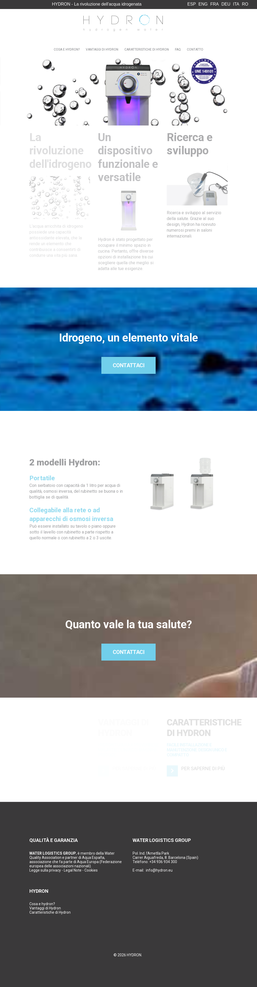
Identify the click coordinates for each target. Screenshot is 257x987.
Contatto (195, 49)
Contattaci (129, 365)
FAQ (178, 49)
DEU (226, 4)
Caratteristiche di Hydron (146, 49)
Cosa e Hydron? (67, 49)
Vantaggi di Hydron (102, 49)
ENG (203, 4)
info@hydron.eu (159, 870)
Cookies (91, 870)
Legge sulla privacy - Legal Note (55, 870)
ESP (191, 4)
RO (245, 4)
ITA (236, 4)
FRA (214, 4)
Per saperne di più (203, 768)
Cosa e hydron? (42, 904)
